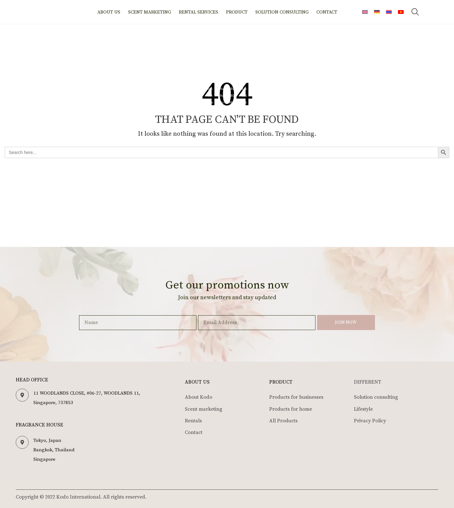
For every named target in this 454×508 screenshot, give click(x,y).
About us (108, 12)
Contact (326, 12)
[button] (415, 12)
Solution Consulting (282, 12)
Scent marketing (149, 12)
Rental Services (198, 12)
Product (236, 12)
